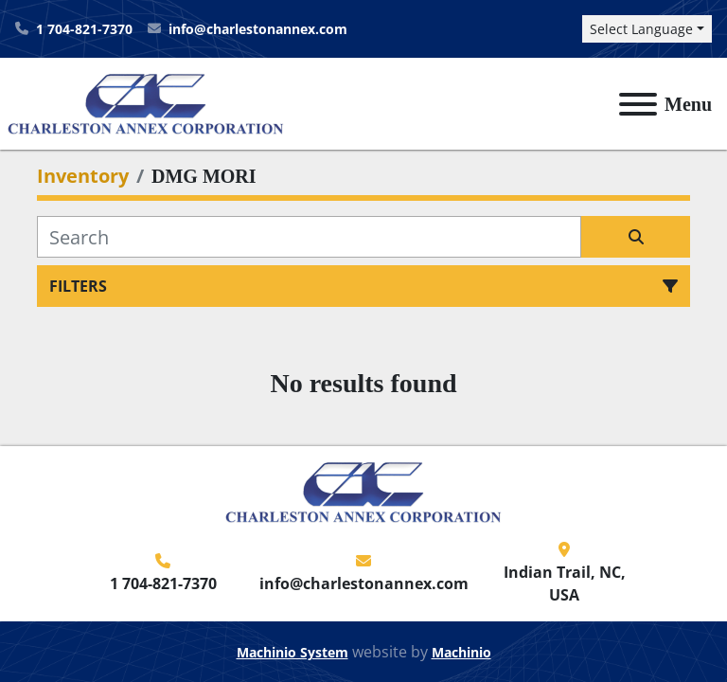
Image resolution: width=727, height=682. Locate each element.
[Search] (309, 237)
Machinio (461, 652)
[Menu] (638, 104)
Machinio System (292, 652)
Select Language (641, 29)
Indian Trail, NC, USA (565, 583)
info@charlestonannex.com (257, 29)
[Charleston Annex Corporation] (363, 490)
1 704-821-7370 (84, 29)
